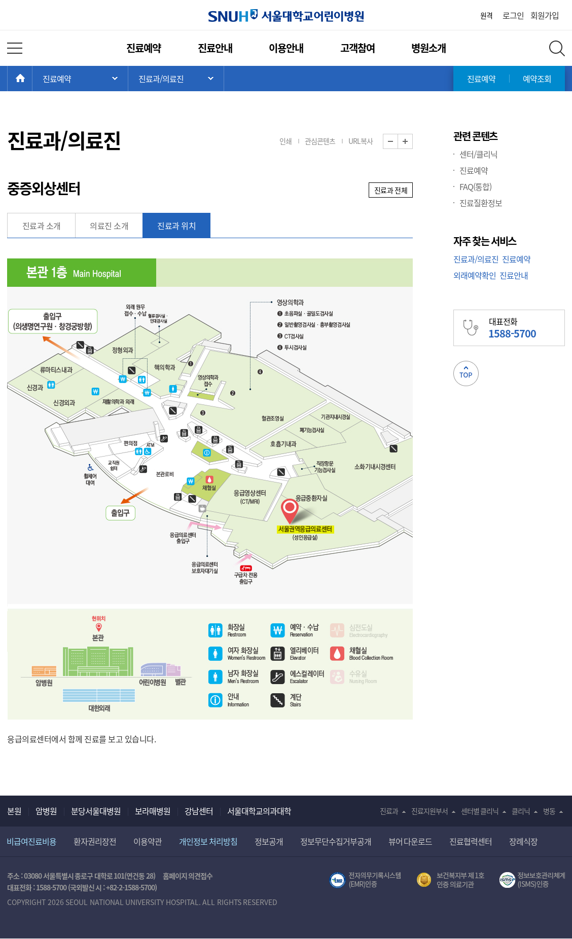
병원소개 (428, 48)
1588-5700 (51, 887)
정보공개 (269, 841)
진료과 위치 (176, 225)
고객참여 (357, 48)
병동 (549, 811)
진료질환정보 (480, 203)
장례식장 (523, 841)
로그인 (513, 15)
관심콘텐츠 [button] (320, 141)
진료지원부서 (429, 811)
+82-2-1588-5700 (130, 887)
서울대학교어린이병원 (286, 15)
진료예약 (143, 48)
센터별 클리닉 (480, 811)
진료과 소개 (41, 225)
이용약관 (147, 841)
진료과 (389, 811)
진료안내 (215, 48)
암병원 (46, 811)
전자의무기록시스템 (365, 880)
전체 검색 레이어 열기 (557, 48)
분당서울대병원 (96, 811)
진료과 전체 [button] (390, 190)
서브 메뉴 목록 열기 (176, 78)
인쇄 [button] (285, 141)
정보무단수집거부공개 (335, 841)
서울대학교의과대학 (259, 811)
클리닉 (521, 811)
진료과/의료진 (475, 259)
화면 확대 (412, 141)
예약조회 (537, 78)
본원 (14, 811)
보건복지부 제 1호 (450, 880)
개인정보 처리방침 (208, 841)
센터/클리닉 (478, 154)
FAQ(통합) (475, 186)
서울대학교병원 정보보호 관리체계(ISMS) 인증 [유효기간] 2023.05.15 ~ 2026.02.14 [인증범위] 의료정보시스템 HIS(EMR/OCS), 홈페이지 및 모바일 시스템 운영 (532, 880)
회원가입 (544, 15)
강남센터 (199, 811)
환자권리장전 (95, 841)
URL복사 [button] (360, 141)
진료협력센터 (470, 841)
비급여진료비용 (31, 841)
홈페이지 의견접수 (188, 876)
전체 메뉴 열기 (14, 48)
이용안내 (286, 48)
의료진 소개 (109, 225)
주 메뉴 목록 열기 (80, 78)
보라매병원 (152, 811)
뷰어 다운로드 (410, 841)
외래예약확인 (474, 275)
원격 (486, 15)
